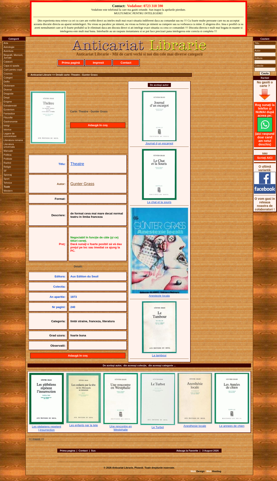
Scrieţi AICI (265, 157)
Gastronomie (11, 121)
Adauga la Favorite (187, 450)
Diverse (8, 89)
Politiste (8, 158)
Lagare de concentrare (10, 134)
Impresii (98, 62)
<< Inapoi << (36, 439)
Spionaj (8, 174)
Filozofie (8, 117)
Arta (6, 43)
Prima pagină (71, 62)
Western (8, 190)
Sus (93, 450)
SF (5, 170)
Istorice (7, 129)
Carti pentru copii (13, 69)
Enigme (8, 101)
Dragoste (9, 93)
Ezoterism (9, 109)
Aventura (8, 51)
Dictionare (9, 85)
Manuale (8, 150)
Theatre (77, 164)
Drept (7, 97)
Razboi (7, 162)
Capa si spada (11, 65)
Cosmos (8, 73)
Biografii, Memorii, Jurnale (13, 56)
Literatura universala (9, 145)
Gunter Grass (82, 184)
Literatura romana (13, 140)
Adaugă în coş (98, 125)
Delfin (7, 81)
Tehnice (8, 182)
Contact (126, 62)
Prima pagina (67, 450)
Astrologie (9, 47)
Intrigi (7, 125)
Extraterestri (10, 105)
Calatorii (8, 61)
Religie (7, 166)
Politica (7, 154)
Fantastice (9, 113)
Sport (6, 178)
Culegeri (8, 77)
